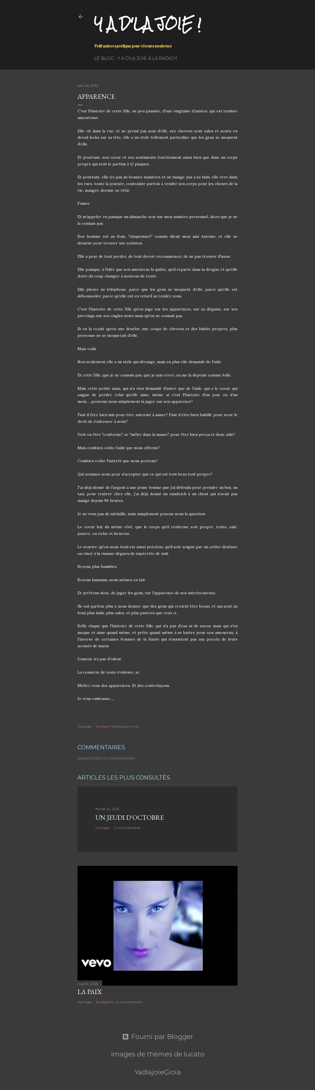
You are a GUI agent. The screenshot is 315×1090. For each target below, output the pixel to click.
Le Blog (104, 58)
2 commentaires (127, 828)
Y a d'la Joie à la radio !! (147, 58)
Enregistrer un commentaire (106, 758)
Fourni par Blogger (157, 1036)
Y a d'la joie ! (147, 23)
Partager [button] (85, 726)
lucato (194, 1054)
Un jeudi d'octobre (130, 817)
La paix (90, 991)
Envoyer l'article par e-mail (117, 726)
